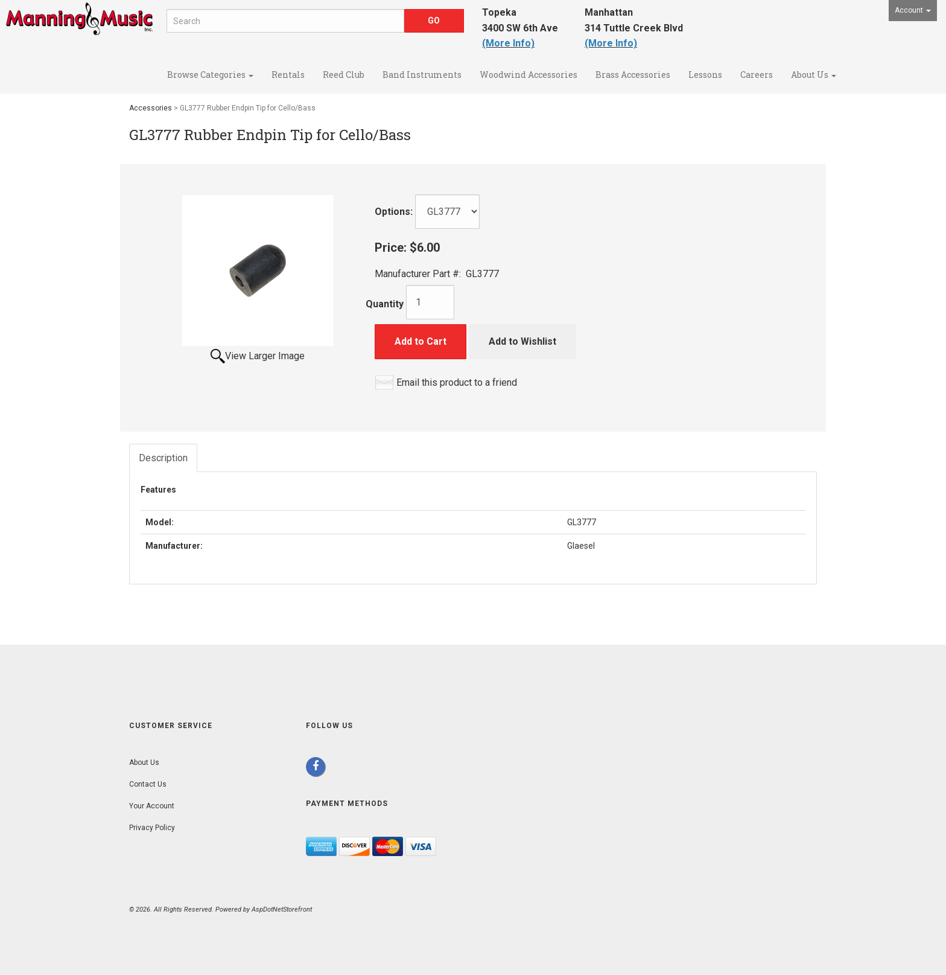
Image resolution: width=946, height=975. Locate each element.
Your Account (151, 806)
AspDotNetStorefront (282, 909)
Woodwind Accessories (528, 74)
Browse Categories (210, 74)
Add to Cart (420, 341)
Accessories (150, 108)
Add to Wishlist (522, 341)
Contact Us (148, 784)
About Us (813, 74)
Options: (394, 211)
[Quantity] (430, 302)
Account (913, 10)
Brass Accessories (632, 74)
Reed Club (343, 74)
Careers (756, 74)
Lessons (705, 74)
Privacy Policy (152, 827)
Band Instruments (422, 74)
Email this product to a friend (456, 382)
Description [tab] (163, 458)
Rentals (288, 74)
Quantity (385, 304)
